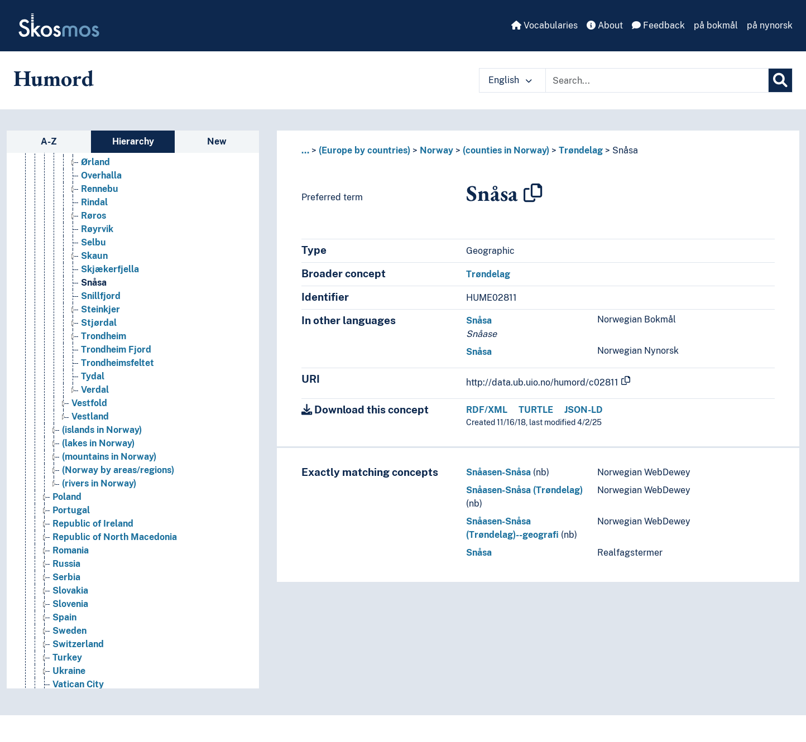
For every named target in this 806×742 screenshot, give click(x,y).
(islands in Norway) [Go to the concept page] (102, 477)
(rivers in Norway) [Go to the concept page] (99, 531)
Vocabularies (544, 25)
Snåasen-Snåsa (498, 472)
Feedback (658, 25)
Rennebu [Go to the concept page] (99, 236)
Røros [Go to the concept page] (93, 263)
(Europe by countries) (364, 150)
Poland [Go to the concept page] (66, 544)
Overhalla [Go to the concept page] (101, 223)
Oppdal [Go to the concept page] (96, 182)
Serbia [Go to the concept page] (66, 624)
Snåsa (625, 150)
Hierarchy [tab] (133, 141)
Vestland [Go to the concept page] (90, 464)
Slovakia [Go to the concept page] (70, 638)
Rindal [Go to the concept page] (94, 249)
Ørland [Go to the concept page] (95, 209)
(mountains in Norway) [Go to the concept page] (109, 504)
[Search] (780, 80)
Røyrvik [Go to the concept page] (97, 276)
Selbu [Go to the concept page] (93, 290)
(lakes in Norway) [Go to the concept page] (98, 490)
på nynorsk (770, 25)
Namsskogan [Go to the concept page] (108, 169)
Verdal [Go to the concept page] (95, 437)
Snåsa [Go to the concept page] (94, 330)
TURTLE (536, 409)
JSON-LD (583, 409)
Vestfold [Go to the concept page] (89, 450)
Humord (53, 78)
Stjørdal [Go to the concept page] (99, 370)
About (605, 25)
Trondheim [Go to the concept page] (103, 383)
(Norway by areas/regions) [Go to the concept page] (118, 517)
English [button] (510, 80)
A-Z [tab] (49, 141)
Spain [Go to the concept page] (64, 664)
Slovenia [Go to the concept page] (70, 651)
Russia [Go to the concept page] (66, 611)
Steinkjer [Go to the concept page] (100, 356)
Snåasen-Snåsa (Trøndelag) (524, 490)
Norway (436, 150)
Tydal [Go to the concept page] (92, 423)
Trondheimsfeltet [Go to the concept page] (117, 410)
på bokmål (716, 25)
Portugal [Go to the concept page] (71, 557)
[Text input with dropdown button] (657, 80)
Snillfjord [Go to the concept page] (101, 343)
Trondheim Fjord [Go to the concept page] (116, 397)
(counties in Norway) (506, 150)
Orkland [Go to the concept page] (98, 196)
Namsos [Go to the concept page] (98, 156)
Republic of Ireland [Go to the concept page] (92, 571)
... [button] (305, 150)
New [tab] (217, 141)
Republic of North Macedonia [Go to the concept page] (114, 584)
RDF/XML (486, 409)
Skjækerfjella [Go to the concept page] (110, 316)
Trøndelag (581, 150)
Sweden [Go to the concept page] (69, 678)
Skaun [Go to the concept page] (94, 303)
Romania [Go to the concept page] (70, 597)
